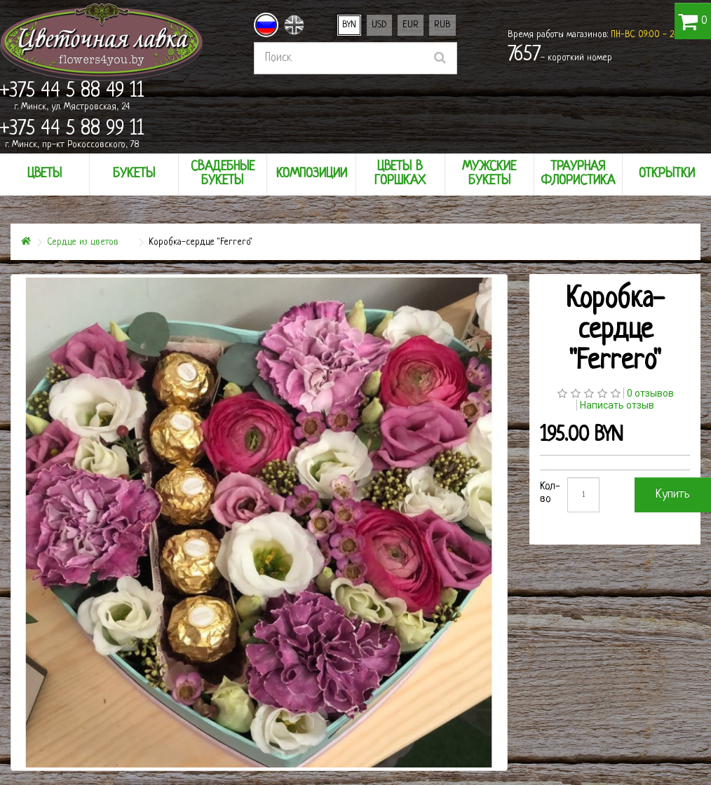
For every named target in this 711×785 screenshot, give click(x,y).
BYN (349, 25)
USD (379, 25)
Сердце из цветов (82, 242)
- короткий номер (560, 55)
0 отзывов (650, 393)
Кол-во (550, 493)
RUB (442, 25)
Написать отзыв (617, 405)
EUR (410, 25)
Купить (673, 494)
